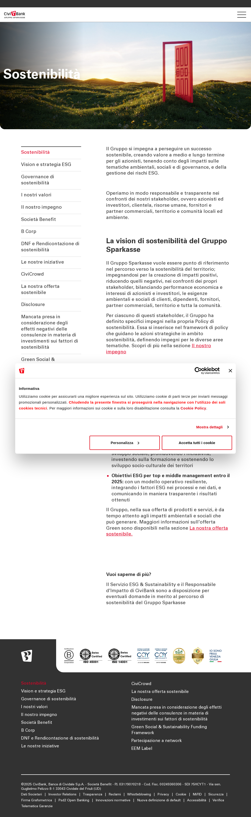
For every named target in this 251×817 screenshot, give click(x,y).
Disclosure (33, 305)
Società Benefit (38, 219)
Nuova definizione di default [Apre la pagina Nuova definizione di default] (159, 800)
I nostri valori (36, 195)
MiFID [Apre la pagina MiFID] (198, 794)
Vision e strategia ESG (46, 165)
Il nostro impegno (41, 207)
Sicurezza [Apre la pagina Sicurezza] (216, 794)
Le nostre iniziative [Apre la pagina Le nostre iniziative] (40, 746)
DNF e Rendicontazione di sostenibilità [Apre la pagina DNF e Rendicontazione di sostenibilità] (60, 739)
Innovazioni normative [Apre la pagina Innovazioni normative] (113, 800)
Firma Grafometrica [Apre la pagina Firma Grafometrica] (37, 800)
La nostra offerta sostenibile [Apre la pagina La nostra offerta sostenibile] (160, 692)
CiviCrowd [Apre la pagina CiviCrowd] (141, 684)
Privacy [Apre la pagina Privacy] (164, 794)
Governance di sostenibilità (37, 180)
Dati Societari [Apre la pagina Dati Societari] (32, 794)
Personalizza (125, 442)
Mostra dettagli (209, 427)
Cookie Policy (193, 408)
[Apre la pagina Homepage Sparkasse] (14, 14)
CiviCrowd (32, 274)
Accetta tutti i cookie (197, 442)
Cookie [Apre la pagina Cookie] (181, 794)
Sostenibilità (35, 152)
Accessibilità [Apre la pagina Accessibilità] (197, 800)
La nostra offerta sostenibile (40, 289)
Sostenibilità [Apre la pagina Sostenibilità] (33, 684)
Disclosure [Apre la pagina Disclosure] (141, 700)
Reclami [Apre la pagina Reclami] (115, 794)
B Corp (28, 232)
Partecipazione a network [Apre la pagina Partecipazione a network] (156, 741)
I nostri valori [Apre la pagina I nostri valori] (34, 707)
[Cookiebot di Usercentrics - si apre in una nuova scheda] (198, 370)
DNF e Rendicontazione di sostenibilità (50, 247)
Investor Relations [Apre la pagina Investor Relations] (63, 794)
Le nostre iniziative (42, 262)
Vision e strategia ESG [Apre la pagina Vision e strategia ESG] (43, 691)
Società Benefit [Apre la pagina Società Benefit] (36, 723)
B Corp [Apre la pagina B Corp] (28, 731)
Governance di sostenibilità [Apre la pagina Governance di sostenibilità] (48, 699)
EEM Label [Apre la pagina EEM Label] (141, 749)
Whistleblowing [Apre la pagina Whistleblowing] (139, 794)
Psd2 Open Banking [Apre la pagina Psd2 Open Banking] (74, 800)
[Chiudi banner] (230, 370)
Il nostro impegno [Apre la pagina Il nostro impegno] (39, 715)
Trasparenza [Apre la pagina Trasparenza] (93, 794)
